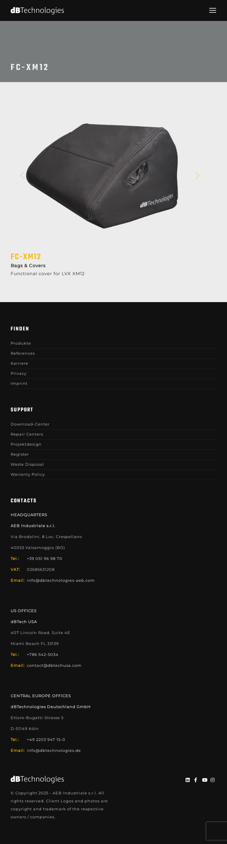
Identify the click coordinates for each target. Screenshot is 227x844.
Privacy (19, 373)
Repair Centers (27, 434)
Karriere (19, 363)
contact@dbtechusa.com (54, 665)
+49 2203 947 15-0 (46, 739)
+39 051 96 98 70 (44, 558)
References (23, 353)
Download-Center (30, 424)
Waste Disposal (27, 464)
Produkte (21, 343)
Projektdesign (26, 444)
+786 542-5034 (43, 654)
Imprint (19, 383)
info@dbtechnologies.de (54, 750)
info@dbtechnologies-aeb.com (61, 580)
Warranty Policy (28, 474)
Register (20, 454)
